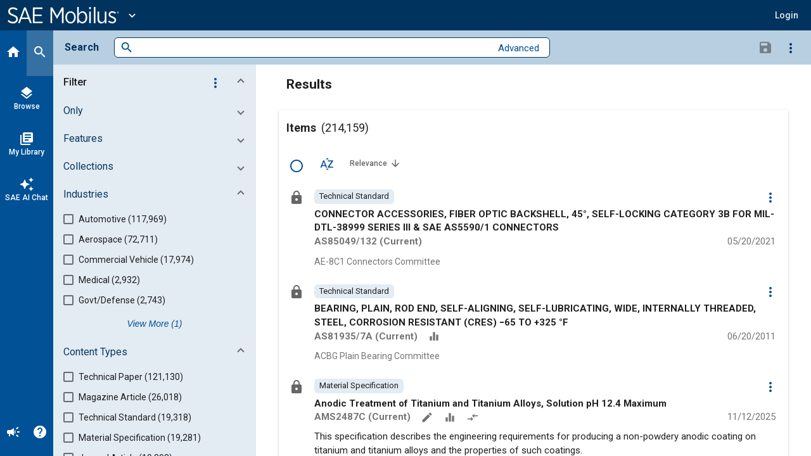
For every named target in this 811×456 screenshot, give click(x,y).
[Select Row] (296, 166)
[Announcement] (13, 433)
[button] (786, 15)
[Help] (40, 433)
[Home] (13, 53)
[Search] (40, 53)
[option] (354, 196)
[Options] (790, 47)
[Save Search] (765, 47)
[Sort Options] (327, 163)
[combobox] (312, 48)
